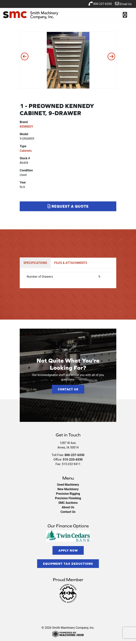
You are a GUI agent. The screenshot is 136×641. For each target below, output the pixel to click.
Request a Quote (68, 206)
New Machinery (67, 489)
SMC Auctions (68, 503)
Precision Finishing (68, 498)
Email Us (123, 4)
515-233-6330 (72, 459)
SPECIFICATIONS (35, 263)
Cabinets (26, 151)
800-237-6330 (100, 4)
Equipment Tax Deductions (68, 563)
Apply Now (68, 550)
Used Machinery (68, 484)
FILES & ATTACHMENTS (70, 263)
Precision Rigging (68, 493)
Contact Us (68, 389)
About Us (68, 507)
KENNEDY (26, 126)
